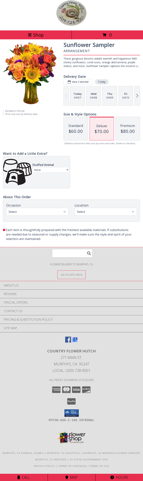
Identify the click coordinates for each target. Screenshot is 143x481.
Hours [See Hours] (119, 477)
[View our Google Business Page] (75, 341)
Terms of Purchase (72, 466)
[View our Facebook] (68, 341)
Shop (36, 35)
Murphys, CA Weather (50, 459)
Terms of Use (99, 466)
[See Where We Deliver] (71, 274)
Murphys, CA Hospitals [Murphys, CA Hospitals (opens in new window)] (63, 453)
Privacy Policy (44, 466)
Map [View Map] (71, 477)
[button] (71, 413)
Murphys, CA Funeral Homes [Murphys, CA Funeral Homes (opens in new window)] (23, 453)
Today (102, 82)
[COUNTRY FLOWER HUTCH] (71, 25)
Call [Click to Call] (24, 477)
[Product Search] (72, 253)
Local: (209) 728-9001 (71, 370)
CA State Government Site (89, 459)
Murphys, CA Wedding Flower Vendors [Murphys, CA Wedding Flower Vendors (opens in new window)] (112, 453)
